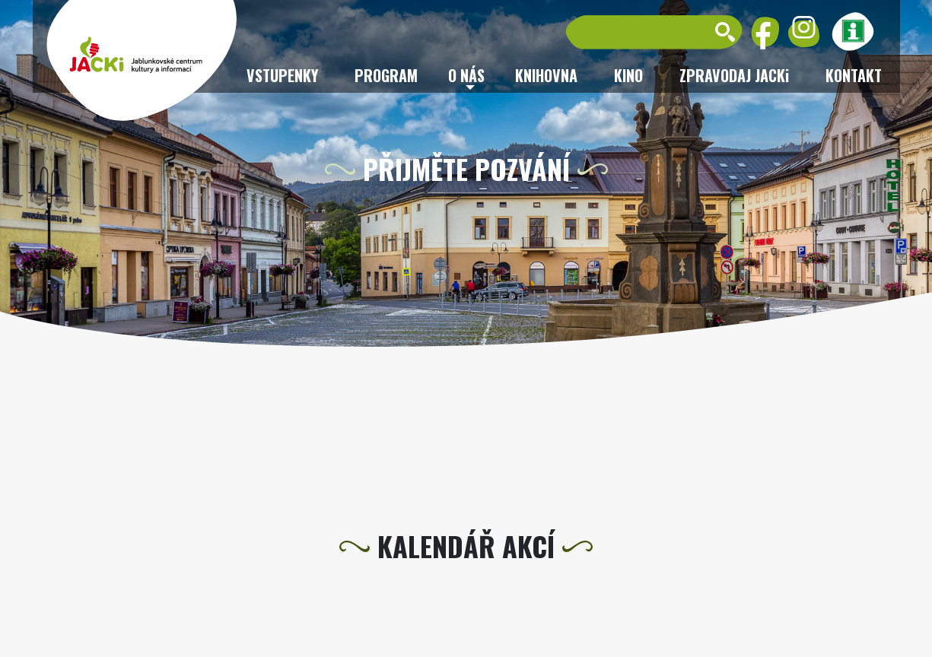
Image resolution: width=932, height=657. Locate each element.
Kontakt (853, 75)
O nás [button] (466, 75)
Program (386, 75)
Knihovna (546, 75)
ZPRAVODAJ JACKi (734, 75)
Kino (628, 75)
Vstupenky (282, 75)
